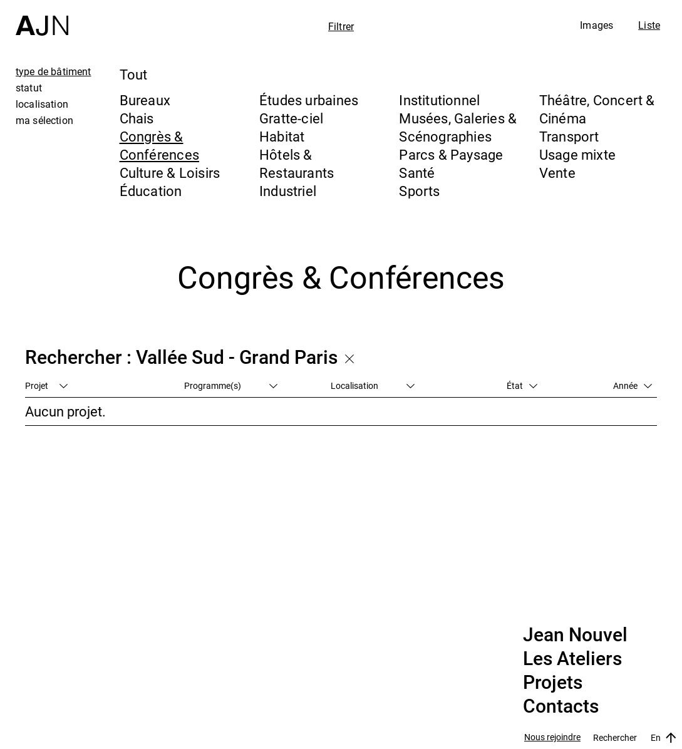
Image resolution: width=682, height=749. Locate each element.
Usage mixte (577, 154)
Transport (569, 136)
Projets (552, 683)
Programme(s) (230, 385)
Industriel (287, 191)
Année (632, 385)
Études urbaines (308, 100)
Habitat (282, 136)
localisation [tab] (42, 104)
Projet (46, 385)
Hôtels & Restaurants (296, 163)
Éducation (151, 191)
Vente (557, 172)
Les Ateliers (572, 659)
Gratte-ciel (291, 118)
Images (596, 25)
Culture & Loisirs (170, 172)
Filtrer (341, 26)
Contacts (561, 706)
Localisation (373, 385)
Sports (419, 191)
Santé (417, 172)
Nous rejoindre (552, 737)
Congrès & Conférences (159, 145)
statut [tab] (29, 88)
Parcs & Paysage (451, 154)
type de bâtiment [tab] (53, 71)
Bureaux (145, 100)
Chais (137, 118)
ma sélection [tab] (44, 120)
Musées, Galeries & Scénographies (458, 127)
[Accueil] (42, 18)
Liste (649, 25)
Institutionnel (439, 100)
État (522, 385)
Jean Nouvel (575, 635)
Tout (134, 74)
